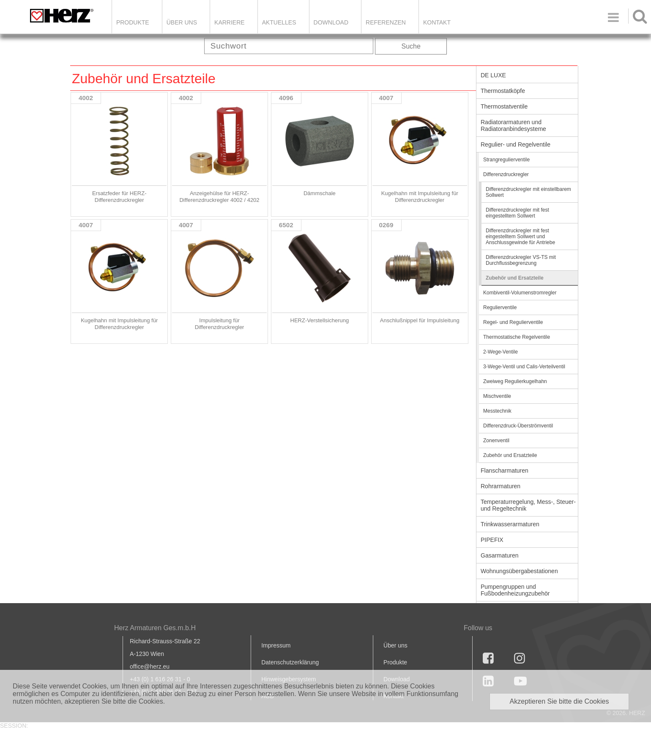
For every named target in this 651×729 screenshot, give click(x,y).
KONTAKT (437, 22)
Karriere (229, 22)
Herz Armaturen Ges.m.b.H (155, 627)
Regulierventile (500, 307)
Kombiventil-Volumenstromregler (519, 293)
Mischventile (497, 396)
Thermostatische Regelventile (516, 337)
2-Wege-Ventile (500, 352)
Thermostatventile (504, 106)
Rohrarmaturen (500, 486)
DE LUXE (493, 75)
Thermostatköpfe (503, 90)
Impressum (275, 645)
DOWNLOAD (331, 22)
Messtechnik (497, 411)
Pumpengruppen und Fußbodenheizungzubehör (515, 590)
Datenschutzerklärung (290, 662)
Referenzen (386, 22)
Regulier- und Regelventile (515, 144)
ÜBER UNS (182, 22)
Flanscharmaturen (504, 470)
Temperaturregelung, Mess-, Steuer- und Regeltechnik (528, 505)
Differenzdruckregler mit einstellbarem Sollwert (528, 192)
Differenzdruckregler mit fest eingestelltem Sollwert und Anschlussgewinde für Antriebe (520, 236)
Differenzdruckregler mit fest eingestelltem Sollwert (517, 213)
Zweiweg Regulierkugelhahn (515, 381)
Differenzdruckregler (506, 174)
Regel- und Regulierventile (513, 322)
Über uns (395, 645)
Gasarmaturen (499, 555)
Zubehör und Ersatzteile (515, 278)
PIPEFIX (492, 539)
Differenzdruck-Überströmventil (518, 426)
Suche (411, 46)
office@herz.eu (150, 666)
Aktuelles (279, 22)
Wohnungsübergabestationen (519, 571)
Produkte (132, 22)
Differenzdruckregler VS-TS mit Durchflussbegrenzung (521, 260)
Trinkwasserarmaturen (510, 524)
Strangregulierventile (506, 160)
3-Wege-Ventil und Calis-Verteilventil (524, 367)
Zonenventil (496, 440)
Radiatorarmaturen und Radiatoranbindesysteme (513, 125)
